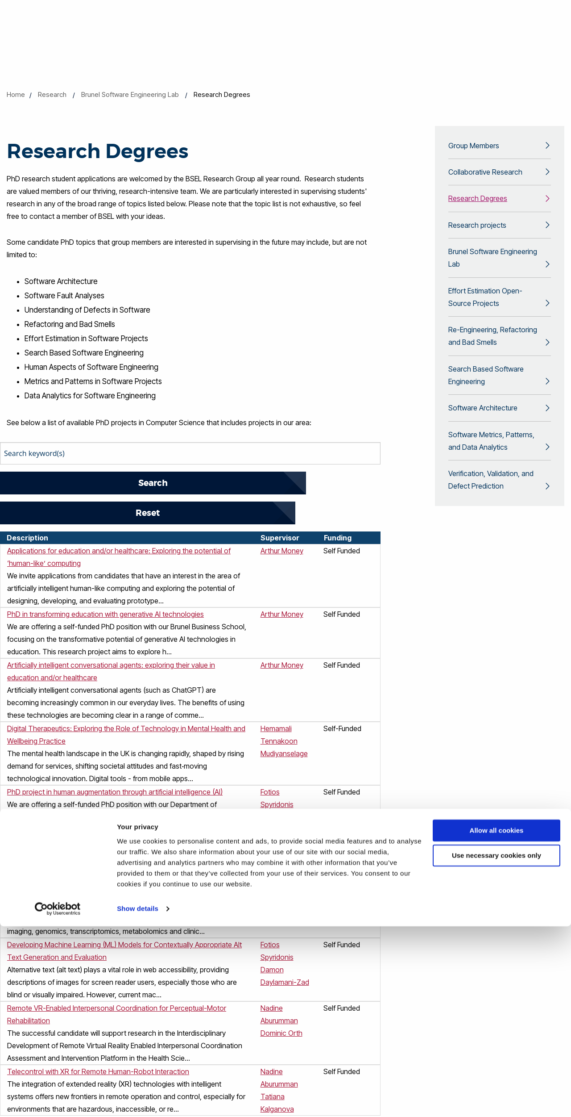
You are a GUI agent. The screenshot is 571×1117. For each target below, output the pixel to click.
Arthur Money (282, 520)
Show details (137, 1099)
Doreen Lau (279, 876)
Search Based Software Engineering (486, 393)
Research (52, 94)
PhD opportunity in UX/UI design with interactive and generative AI (111, 812)
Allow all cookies (497, 1021)
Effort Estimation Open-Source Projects (485, 308)
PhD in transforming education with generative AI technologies (105, 584)
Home (16, 94)
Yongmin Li (277, 786)
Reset (154, 483)
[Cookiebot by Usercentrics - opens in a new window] (58, 1099)
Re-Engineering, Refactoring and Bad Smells (492, 351)
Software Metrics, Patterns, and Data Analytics (491, 464)
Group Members (473, 146)
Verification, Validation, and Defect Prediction (491, 506)
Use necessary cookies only (496, 1046)
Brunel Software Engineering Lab (130, 94)
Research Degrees (477, 202)
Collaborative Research (485, 174)
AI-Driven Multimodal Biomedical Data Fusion (77, 863)
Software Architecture (482, 428)
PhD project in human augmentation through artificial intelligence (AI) (115, 761)
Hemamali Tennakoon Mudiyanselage (284, 711)
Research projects (477, 230)
